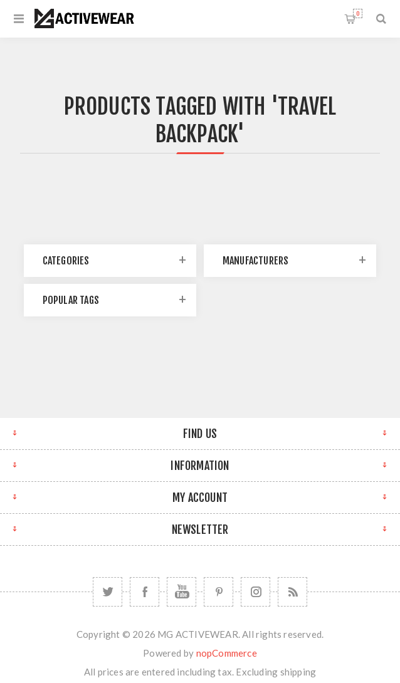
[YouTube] (181, 592)
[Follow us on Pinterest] (218, 592)
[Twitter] (107, 592)
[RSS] (292, 592)
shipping (298, 671)
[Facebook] (144, 592)
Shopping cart (357, 13)
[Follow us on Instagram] (255, 592)
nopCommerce (226, 653)
